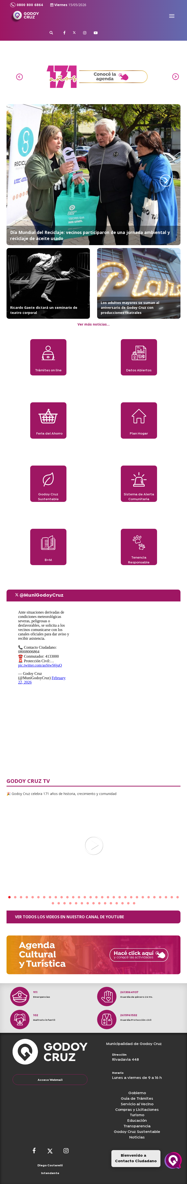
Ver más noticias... (94, 324)
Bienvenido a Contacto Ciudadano (136, 1158)
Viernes (68, 4)
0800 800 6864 (26, 4)
